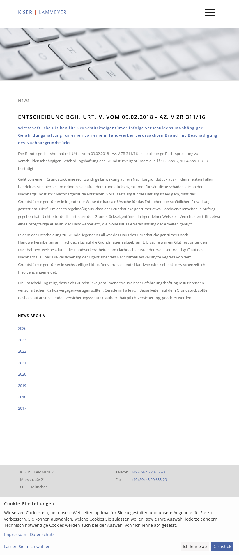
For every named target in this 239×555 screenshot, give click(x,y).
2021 (22, 362)
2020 (22, 374)
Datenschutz (42, 534)
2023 (22, 339)
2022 (22, 351)
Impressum (15, 534)
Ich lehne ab (195, 546)
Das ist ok (222, 546)
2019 (22, 385)
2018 (22, 396)
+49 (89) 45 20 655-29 (149, 479)
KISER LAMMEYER (42, 12)
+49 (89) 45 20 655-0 (148, 472)
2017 (22, 408)
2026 (22, 328)
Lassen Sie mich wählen (27, 546)
